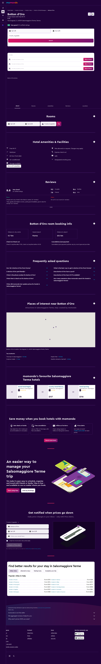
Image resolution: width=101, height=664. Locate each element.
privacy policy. (40, 548)
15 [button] (43, 55)
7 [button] (39, 51)
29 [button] (43, 64)
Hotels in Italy (33, 10)
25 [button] (27, 64)
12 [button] (31, 55)
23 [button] (47, 59)
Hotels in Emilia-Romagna (45, 10)
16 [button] (47, 55)
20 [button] (35, 59)
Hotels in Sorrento (59, 589)
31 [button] (22, 68)
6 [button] (35, 51)
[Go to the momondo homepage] (12, 2)
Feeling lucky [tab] (40, 571)
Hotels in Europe (24, 10)
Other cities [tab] (16, 571)
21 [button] (39, 59)
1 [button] (43, 47)
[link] (53, 440)
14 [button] (39, 55)
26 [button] (31, 64)
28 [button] (39, 64)
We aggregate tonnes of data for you (54, 616)
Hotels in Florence (17, 582)
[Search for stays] (3, 11)
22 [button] (43, 59)
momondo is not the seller (54, 613)
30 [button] (47, 64)
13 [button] (35, 55)
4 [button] (26, 51)
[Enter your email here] (32, 536)
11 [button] (26, 55)
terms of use (31, 548)
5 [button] (74, 47)
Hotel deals (15, 10)
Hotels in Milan (58, 582)
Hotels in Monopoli (17, 584)
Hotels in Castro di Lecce (61, 592)
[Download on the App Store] (82, 637)
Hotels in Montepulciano (60, 587)
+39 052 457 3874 (18, 22)
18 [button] (26, 59)
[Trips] (3, 20)
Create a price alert (82, 430)
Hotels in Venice (58, 579)
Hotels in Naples (16, 589)
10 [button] (22, 55)
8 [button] (43, 51)
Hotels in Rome (16, 579)
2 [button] (47, 47)
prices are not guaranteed (47, 607)
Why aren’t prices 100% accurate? (54, 619)
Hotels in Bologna (17, 592)
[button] (3, 3)
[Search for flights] (3, 8)
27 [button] (35, 64)
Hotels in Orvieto (16, 587)
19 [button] (31, 59)
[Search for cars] (3, 15)
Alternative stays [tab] (28, 571)
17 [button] (22, 59)
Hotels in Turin (58, 584)
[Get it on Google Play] (82, 633)
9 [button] (47, 51)
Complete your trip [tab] (53, 571)
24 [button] (22, 64)
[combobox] (31, 526)
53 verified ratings (29, 25)
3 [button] (22, 51)
